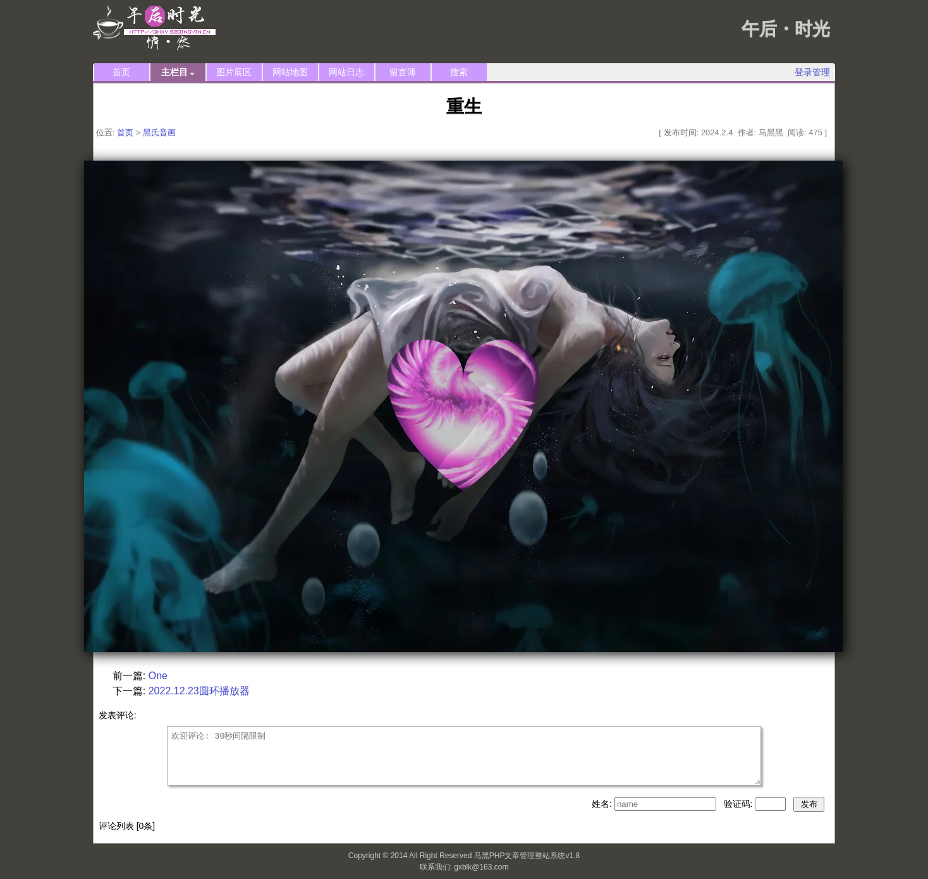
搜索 (459, 72)
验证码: (739, 804)
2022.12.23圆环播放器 (199, 690)
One (158, 675)
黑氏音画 (159, 132)
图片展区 (234, 72)
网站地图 (290, 72)
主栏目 (178, 72)
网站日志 (346, 72)
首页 (121, 72)
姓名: (603, 804)
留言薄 (402, 72)
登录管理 (812, 72)
